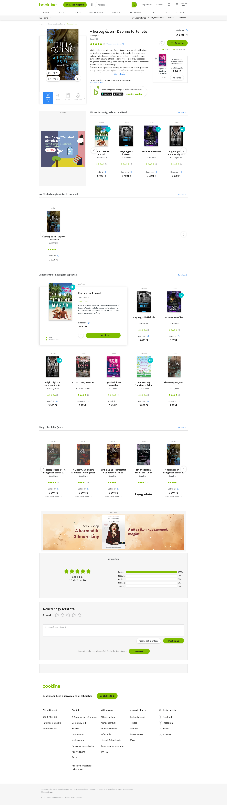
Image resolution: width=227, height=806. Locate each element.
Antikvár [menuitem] (116, 12)
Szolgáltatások (137, 717)
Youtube (165, 735)
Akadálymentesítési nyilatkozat (81, 768)
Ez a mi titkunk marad (101, 154)
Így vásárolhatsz (139, 18)
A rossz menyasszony (83, 383)
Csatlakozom (107, 696)
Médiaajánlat (78, 740)
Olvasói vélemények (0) (115, 44)
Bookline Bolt (50, 729)
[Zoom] (77, 79)
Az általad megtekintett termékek (59, 194)
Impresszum (78, 735)
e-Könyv (101, 124)
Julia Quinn (53, 244)
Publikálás (173, 641)
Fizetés (133, 723)
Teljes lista (183, 113)
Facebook (165, 717)
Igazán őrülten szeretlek (113, 384)
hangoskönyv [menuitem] (96, 12)
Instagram (166, 723)
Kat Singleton (176, 158)
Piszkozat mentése (148, 641)
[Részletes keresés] (91, 4)
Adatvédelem (78, 752)
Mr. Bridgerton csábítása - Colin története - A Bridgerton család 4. (143, 472)
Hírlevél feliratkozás (111, 740)
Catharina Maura (83, 389)
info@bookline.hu (52, 723)
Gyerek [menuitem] (61, 12)
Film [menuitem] (165, 12)
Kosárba (177, 43)
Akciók (171, 18)
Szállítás (134, 729)
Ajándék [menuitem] (180, 12)
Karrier (75, 729)
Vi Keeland (126, 158)
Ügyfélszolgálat (157, 18)
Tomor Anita (101, 158)
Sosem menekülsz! (151, 152)
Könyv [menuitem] (46, 12)
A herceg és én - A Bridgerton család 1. (173, 472)
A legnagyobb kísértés (126, 154)
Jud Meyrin (151, 158)
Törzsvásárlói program (112, 746)
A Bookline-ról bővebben (84, 717)
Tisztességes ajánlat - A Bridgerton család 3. (53, 472)
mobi (53, 79)
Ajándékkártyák (108, 723)
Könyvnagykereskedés (83, 746)
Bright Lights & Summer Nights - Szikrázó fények (176, 154)
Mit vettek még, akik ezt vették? (108, 113)
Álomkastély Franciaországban (143, 384)
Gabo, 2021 (94, 40)
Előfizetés (181, 18)
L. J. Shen (113, 389)
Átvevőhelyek (136, 735)
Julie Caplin (144, 389)
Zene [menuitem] (152, 12)
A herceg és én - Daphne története (53, 239)
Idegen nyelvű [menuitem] (135, 12)
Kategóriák (44, 18)
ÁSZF (74, 758)
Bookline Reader (109, 729)
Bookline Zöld (79, 723)
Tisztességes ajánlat (174, 383)
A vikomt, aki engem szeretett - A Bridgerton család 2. (83, 472)
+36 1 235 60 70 (50, 717)
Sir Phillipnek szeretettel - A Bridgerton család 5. (113, 472)
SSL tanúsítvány (47, 793)
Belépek (139, 652)
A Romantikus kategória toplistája (58, 275)
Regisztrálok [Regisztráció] (147, 5)
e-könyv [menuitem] (76, 12)
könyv (53, 442)
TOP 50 (104, 752)
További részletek (96, 83)
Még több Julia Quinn (51, 428)
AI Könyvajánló (75, 4)
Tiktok (164, 729)
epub (53, 73)
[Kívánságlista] (169, 4)
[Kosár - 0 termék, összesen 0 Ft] (181, 4)
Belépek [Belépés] (159, 5)
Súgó (132, 740)
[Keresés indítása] (134, 4)
